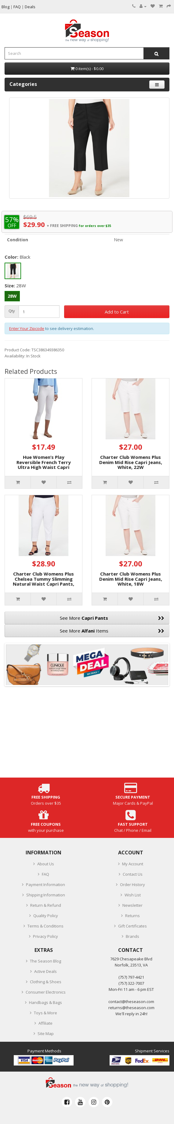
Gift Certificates (132, 926)
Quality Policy (45, 915)
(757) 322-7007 (131, 983)
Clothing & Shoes (45, 981)
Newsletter (132, 905)
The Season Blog (45, 961)
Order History (132, 884)
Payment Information (45, 884)
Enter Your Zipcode (26, 328)
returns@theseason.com (131, 1007)
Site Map (46, 1033)
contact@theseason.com (131, 1001)
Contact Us (133, 874)
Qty (12, 311)
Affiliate (45, 1023)
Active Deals (45, 971)
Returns (132, 915)
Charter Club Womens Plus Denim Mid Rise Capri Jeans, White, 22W (130, 462)
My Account (132, 864)
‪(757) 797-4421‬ (131, 977)
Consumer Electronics (46, 992)
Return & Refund (45, 905)
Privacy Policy (45, 936)
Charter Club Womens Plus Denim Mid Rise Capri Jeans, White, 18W (130, 579)
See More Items (112, 631)
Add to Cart (117, 312)
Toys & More (45, 1013)
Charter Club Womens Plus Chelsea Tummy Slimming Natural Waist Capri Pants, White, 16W (43, 581)
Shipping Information (45, 895)
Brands (132, 936)
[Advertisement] (87, 735)
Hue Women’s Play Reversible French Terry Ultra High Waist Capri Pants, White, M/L (43, 464)
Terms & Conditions (45, 926)
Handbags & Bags (45, 1002)
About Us (45, 864)
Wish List (133, 895)
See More (112, 618)
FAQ (45, 874)
